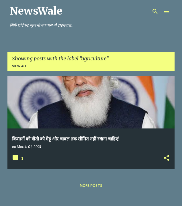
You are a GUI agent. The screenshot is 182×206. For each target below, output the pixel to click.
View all (19, 66)
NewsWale (36, 11)
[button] (166, 158)
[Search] (155, 11)
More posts (91, 185)
